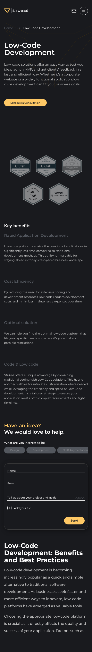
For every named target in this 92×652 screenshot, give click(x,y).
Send (74, 520)
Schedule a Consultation (25, 102)
